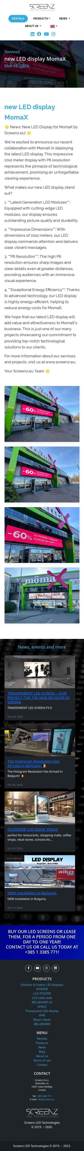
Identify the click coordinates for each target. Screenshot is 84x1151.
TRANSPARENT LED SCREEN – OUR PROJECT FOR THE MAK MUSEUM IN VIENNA (39, 697)
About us (42, 1056)
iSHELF (41, 1007)
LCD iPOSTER (42, 993)
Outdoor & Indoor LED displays (42, 985)
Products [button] (40, 18)
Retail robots (42, 1020)
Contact (42, 1065)
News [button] (63, 18)
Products (42, 1043)
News (42, 1047)
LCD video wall (42, 998)
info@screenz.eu (45, 1099)
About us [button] (32, 26)
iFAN (42, 1015)
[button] (54, 26)
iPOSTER (42, 989)
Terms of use (42, 1060)
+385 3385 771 (44, 1096)
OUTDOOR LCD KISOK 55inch (33, 829)
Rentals (18, 18)
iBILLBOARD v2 (42, 1002)
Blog (42, 1052)
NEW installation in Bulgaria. (32, 892)
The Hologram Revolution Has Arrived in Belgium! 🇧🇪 (34, 763)
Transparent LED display (42, 1011)
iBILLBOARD (42, 1024)
